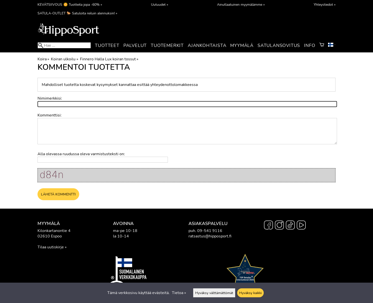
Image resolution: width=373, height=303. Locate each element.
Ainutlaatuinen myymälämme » (241, 4)
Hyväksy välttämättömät (214, 292)
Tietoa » (179, 293)
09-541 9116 (209, 230)
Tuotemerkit (167, 45)
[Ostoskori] (321, 45)
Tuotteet (107, 45)
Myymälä (242, 45)
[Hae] (64, 45)
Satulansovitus (279, 45)
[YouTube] (301, 226)
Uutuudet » (159, 4)
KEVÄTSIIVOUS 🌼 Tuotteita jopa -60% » (69, 4)
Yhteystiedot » (325, 4)
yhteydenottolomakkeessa (174, 84)
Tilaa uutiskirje (50, 247)
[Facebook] (268, 226)
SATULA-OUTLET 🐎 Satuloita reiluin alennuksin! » (77, 13)
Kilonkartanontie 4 (54, 230)
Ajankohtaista (207, 45)
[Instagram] (279, 226)
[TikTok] (290, 226)
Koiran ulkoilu (64, 59)
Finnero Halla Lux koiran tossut (109, 59)
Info (309, 45)
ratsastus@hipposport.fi (209, 236)
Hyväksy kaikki (250, 292)
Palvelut (135, 45)
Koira (43, 59)
